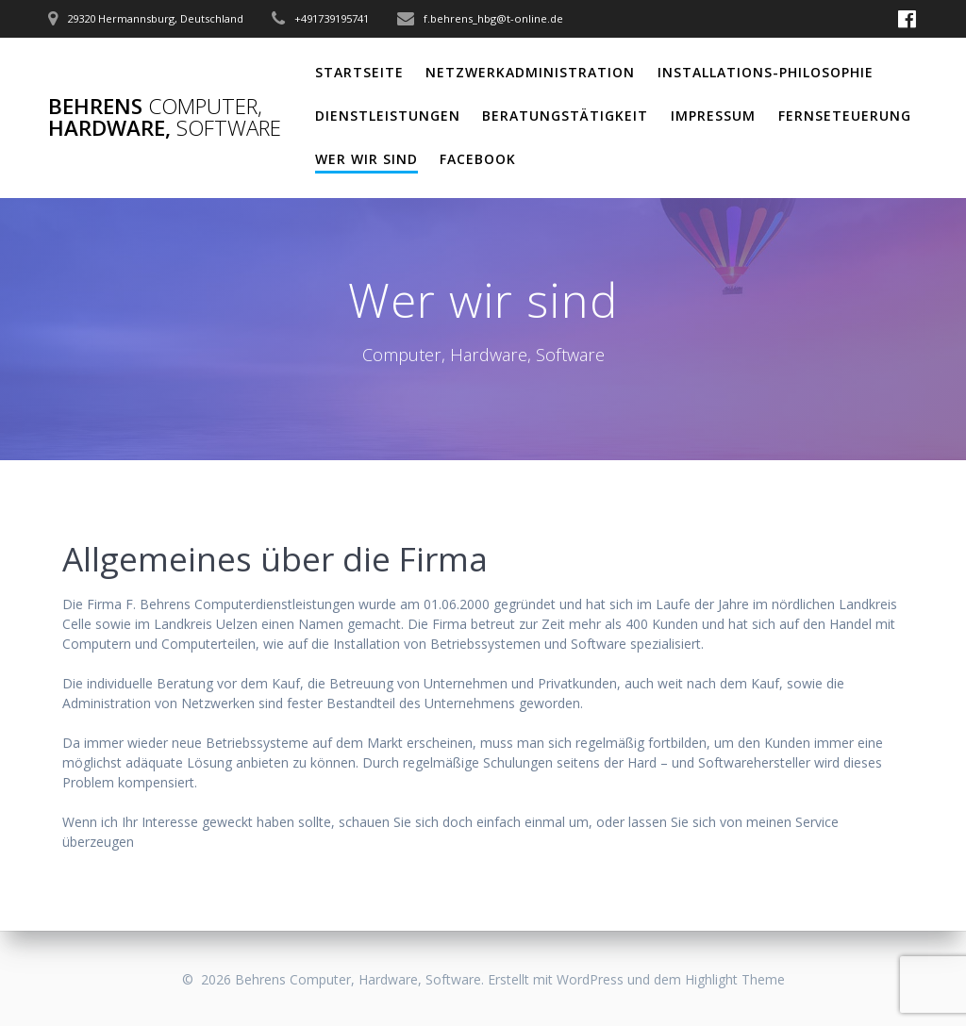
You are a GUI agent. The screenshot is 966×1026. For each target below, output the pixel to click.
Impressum (713, 115)
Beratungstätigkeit (565, 115)
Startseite (359, 72)
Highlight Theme (735, 979)
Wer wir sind (366, 159)
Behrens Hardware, (164, 117)
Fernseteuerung (844, 115)
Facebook (478, 159)
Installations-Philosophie (766, 72)
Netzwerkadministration (530, 72)
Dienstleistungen (387, 115)
